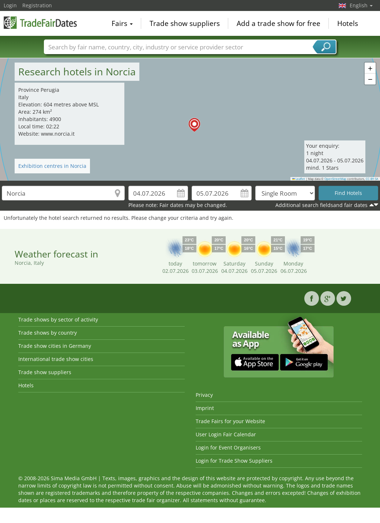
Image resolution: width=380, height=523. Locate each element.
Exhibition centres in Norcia (52, 165)
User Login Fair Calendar (226, 434)
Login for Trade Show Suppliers (234, 460)
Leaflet (298, 179)
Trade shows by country (47, 332)
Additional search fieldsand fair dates (321, 205)
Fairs (122, 23)
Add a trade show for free (278, 23)
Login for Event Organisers (228, 447)
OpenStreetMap (335, 179)
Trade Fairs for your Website (230, 421)
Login (10, 5)
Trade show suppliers (185, 23)
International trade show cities (55, 358)
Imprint (205, 408)
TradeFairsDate (40, 22)
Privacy (204, 394)
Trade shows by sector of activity (58, 319)
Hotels (347, 23)
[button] (190, 119)
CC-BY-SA (372, 179)
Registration (37, 5)
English (361, 5)
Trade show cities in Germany (54, 345)
